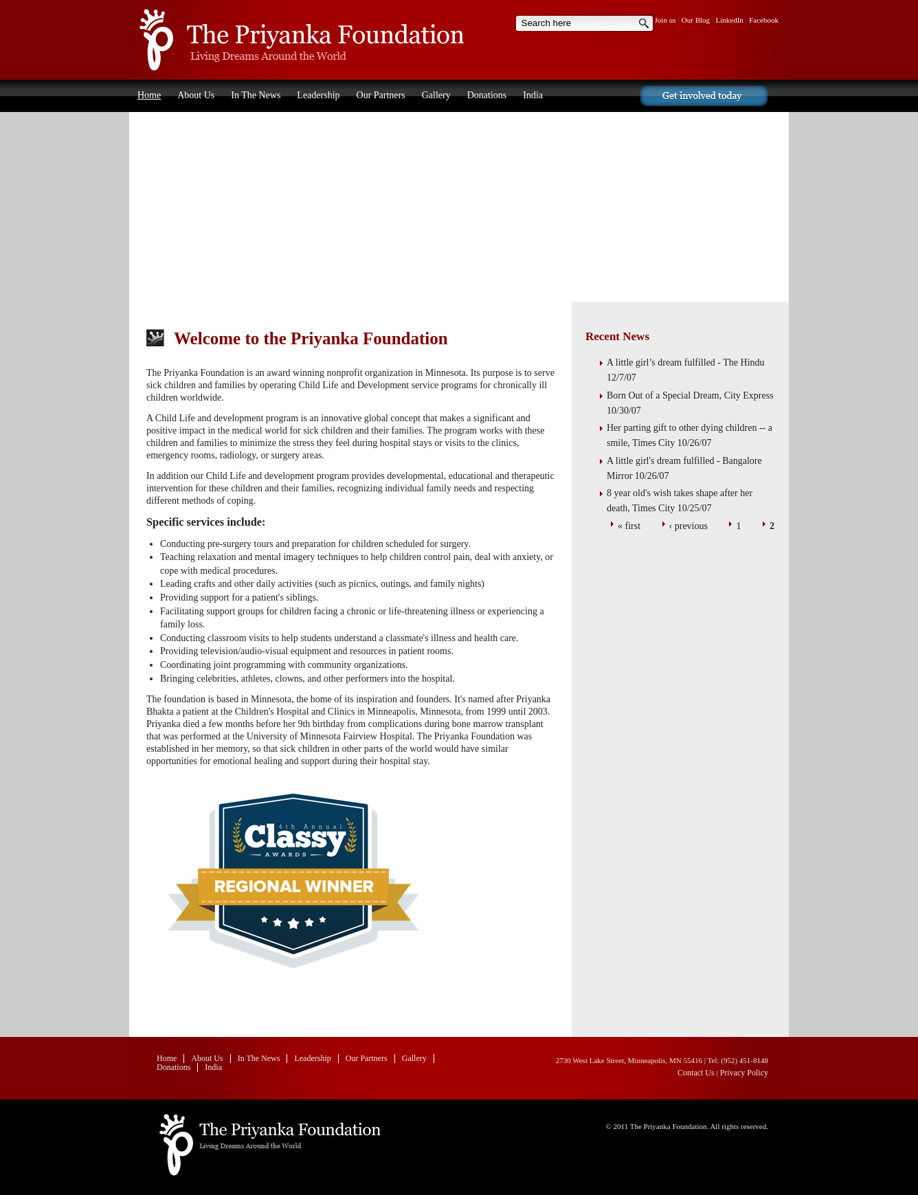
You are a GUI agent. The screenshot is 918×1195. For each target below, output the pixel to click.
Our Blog (696, 20)
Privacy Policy (744, 1072)
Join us (665, 20)
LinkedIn (729, 20)
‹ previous (688, 526)
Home (297, 40)
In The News (255, 95)
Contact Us (697, 1072)
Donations (487, 95)
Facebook (764, 20)
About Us (195, 95)
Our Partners (381, 95)
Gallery (436, 95)
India (533, 95)
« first (629, 526)
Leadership (318, 95)
